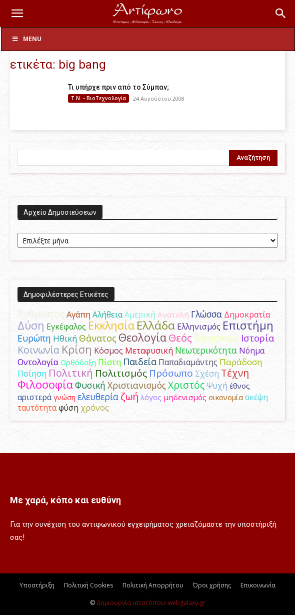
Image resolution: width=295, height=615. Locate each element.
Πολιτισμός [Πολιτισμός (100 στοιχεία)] (121, 373)
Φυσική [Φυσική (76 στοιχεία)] (90, 385)
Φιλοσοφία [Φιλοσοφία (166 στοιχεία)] (45, 384)
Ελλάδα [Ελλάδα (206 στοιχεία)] (155, 325)
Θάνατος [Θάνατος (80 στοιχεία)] (97, 338)
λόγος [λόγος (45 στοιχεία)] (151, 397)
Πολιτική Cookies (88, 585)
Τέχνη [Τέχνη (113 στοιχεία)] (235, 373)
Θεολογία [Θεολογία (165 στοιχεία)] (142, 337)
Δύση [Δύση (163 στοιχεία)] (31, 325)
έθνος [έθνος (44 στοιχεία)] (240, 386)
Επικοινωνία (258, 585)
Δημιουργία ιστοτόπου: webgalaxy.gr (151, 602)
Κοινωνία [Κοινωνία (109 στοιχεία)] (39, 350)
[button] (17, 13)
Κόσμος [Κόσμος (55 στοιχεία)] (108, 350)
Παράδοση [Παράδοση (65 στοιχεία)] (241, 362)
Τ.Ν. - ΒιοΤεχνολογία (98, 98)
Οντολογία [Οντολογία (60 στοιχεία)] (38, 362)
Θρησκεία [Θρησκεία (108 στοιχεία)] (216, 338)
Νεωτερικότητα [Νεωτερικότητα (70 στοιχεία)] (206, 350)
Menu (27, 39)
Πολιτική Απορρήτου (153, 585)
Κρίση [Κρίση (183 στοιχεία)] (77, 349)
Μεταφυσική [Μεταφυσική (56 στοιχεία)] (149, 350)
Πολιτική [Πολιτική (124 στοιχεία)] (70, 373)
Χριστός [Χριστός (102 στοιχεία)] (186, 385)
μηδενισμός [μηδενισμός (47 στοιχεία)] (185, 397)
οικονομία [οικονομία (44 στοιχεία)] (225, 397)
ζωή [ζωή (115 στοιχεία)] (129, 396)
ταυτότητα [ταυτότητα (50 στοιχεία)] (37, 407)
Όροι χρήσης (212, 585)
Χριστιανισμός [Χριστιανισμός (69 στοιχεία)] (137, 385)
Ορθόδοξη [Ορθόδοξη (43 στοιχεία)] (78, 362)
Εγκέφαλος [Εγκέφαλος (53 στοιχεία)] (66, 326)
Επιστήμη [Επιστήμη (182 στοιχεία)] (248, 325)
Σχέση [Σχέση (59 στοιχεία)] (207, 373)
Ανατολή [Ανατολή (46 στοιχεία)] (173, 315)
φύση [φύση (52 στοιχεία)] (68, 407)
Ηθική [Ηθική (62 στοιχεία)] (65, 338)
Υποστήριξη (37, 585)
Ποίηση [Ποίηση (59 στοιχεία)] (32, 373)
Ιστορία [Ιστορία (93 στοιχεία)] (257, 338)
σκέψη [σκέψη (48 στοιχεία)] (256, 397)
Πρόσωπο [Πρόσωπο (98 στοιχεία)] (171, 373)
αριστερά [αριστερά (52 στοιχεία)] (35, 397)
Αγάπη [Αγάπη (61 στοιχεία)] (78, 314)
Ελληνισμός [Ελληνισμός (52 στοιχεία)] (198, 326)
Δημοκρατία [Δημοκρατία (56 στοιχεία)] (247, 314)
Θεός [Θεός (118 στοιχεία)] (180, 338)
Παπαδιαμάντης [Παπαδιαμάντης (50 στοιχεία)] (188, 362)
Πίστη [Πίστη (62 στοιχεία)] (109, 362)
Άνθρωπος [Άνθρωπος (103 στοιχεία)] (41, 314)
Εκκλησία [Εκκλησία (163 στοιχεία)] (111, 325)
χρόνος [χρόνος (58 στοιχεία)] (94, 407)
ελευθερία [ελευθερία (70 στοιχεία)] (98, 397)
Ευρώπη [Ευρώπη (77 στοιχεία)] (34, 338)
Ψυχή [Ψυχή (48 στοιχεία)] (217, 386)
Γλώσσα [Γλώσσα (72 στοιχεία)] (206, 314)
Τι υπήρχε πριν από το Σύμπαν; (118, 87)
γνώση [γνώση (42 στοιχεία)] (65, 397)
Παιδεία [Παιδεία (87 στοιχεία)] (139, 361)
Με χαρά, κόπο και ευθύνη (65, 500)
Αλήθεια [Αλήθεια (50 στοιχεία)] (107, 314)
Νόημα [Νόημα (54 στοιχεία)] (251, 350)
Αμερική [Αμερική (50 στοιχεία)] (140, 314)
